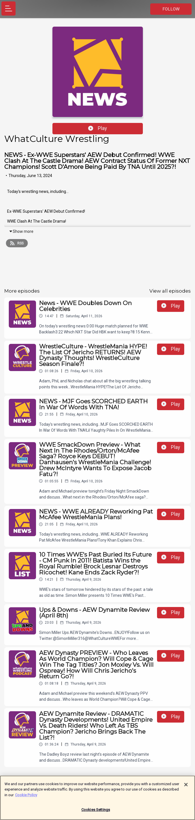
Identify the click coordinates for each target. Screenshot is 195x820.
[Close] (186, 787)
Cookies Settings (95, 813)
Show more (21, 231)
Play (97, 128)
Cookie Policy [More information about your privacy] (26, 798)
